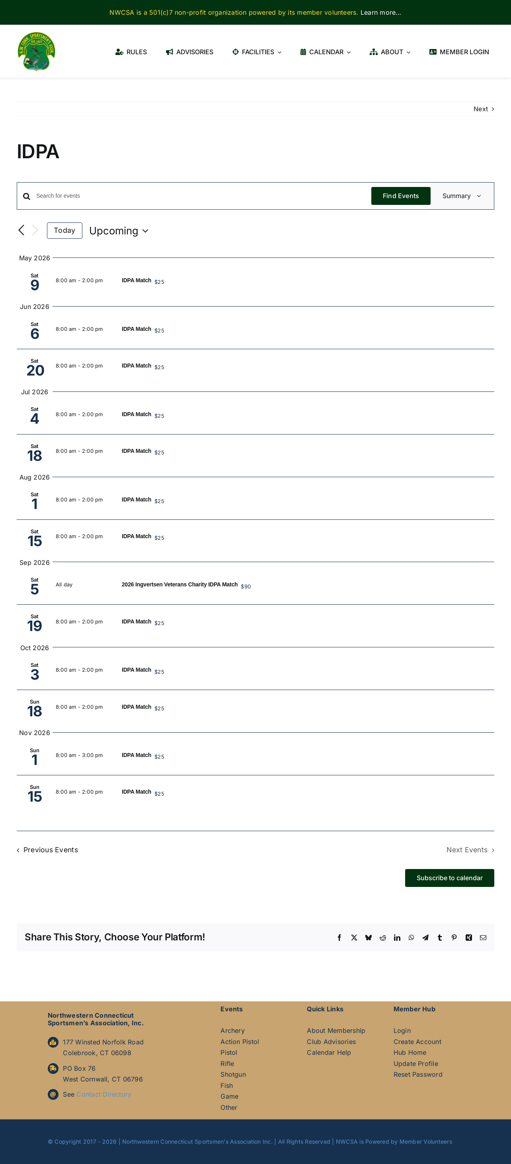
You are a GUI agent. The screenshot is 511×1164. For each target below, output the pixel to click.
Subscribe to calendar (450, 878)
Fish (226, 1085)
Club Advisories (331, 1042)
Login (402, 1030)
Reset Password (418, 1074)
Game (229, 1096)
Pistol (228, 1052)
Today (64, 230)
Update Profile (416, 1064)
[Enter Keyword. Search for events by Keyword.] (203, 195)
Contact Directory (103, 1094)
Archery (232, 1030)
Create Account (417, 1042)
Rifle (227, 1064)
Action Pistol (239, 1042)
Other (228, 1107)
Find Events (401, 196)
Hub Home (410, 1052)
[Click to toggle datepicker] (120, 231)
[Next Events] (35, 230)
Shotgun (233, 1074)
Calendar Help (329, 1052)
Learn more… (381, 12)
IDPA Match (136, 280)
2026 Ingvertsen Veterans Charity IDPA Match (180, 584)
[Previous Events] (21, 230)
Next (481, 109)
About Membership (336, 1030)
